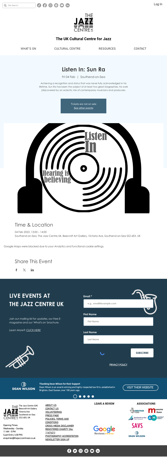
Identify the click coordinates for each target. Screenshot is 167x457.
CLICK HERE (33, 330)
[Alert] (84, 396)
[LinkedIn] (68, 5)
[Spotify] (56, 5)
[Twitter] (75, 451)
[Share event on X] (24, 270)
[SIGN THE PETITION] (75, 396)
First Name (90, 314)
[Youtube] (62, 5)
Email (87, 296)
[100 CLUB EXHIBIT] (88, 396)
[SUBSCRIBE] (142, 352)
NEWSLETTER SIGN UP (57, 439)
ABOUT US (50, 405)
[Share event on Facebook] (16, 270)
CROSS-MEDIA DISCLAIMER (59, 425)
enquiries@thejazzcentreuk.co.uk (19, 438)
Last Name (90, 332)
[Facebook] (45, 5)
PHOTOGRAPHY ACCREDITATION (61, 436)
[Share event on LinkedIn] (32, 270)
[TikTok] (39, 5)
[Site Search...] (18, 5)
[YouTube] (92, 451)
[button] (28, 49)
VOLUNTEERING (53, 412)
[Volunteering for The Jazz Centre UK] (93, 396)
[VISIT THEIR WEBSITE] (140, 388)
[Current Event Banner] (80, 396)
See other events (83, 107)
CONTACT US (52, 408)
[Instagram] (50, 5)
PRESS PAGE (52, 415)
